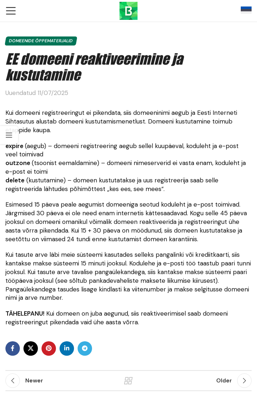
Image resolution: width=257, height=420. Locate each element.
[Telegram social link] (85, 348)
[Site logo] (128, 10)
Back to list (129, 380)
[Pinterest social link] (49, 348)
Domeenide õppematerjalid (41, 41)
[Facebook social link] (12, 348)
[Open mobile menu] (11, 11)
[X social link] (30, 348)
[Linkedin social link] (67, 348)
